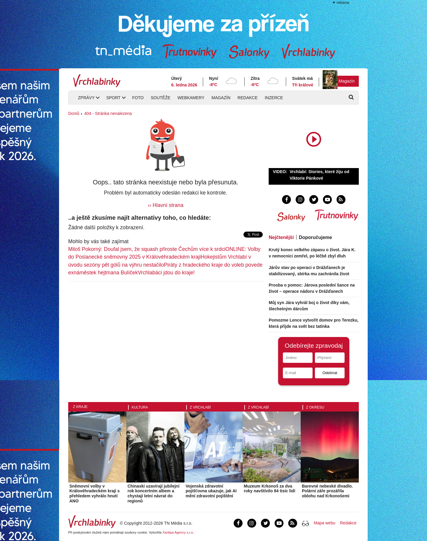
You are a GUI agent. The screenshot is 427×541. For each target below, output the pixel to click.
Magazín (347, 81)
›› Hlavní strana (165, 205)
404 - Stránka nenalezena (108, 113)
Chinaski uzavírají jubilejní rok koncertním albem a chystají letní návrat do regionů (153, 493)
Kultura (140, 407)
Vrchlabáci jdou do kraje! (166, 273)
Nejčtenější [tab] (281, 237)
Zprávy (86, 97)
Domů (73, 113)
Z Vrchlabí (200, 407)
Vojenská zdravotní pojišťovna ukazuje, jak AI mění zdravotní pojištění (211, 491)
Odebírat (329, 373)
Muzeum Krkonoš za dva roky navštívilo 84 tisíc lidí (269, 488)
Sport (113, 97)
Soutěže (160, 97)
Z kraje (80, 407)
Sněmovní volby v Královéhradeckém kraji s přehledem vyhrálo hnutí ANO (94, 493)
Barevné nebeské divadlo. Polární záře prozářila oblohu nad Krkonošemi (327, 491)
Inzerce (274, 97)
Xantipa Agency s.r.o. (178, 532)
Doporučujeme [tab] (315, 237)
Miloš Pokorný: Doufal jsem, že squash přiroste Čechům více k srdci (146, 249)
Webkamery (191, 97)
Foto (138, 97)
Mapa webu (324, 523)
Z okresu (315, 407)
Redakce (248, 97)
